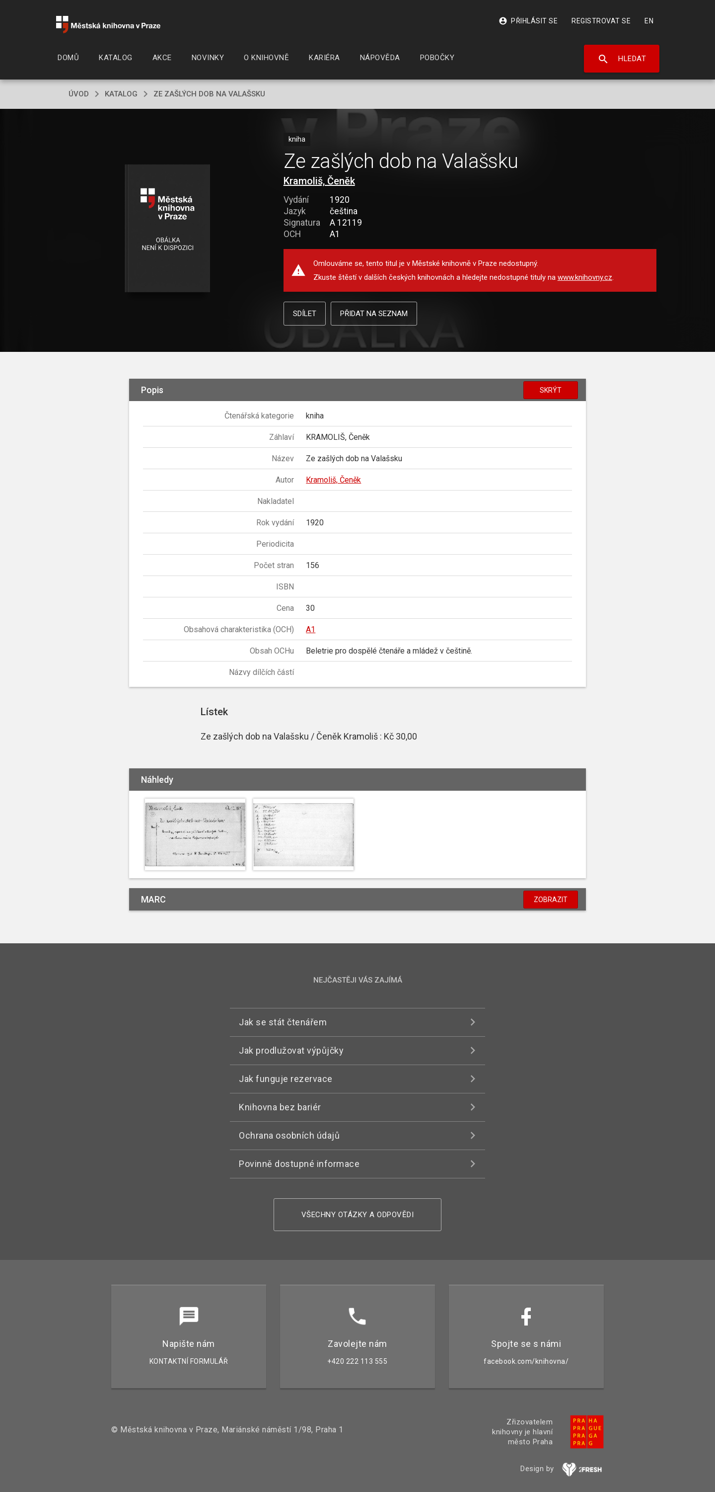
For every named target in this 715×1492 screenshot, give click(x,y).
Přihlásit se (528, 20)
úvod (79, 93)
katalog (121, 93)
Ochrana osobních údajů (289, 1135)
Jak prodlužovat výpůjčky (291, 1050)
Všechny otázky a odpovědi (357, 1214)
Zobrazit (551, 900)
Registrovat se (601, 21)
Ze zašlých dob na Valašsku (209, 93)
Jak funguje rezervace (286, 1079)
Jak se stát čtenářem (283, 1022)
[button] (167, 229)
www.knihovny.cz (585, 277)
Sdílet (304, 313)
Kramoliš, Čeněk (319, 181)
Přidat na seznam (374, 313)
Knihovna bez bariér (280, 1107)
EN (648, 21)
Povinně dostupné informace (299, 1164)
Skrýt (551, 390)
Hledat (621, 59)
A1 (310, 629)
